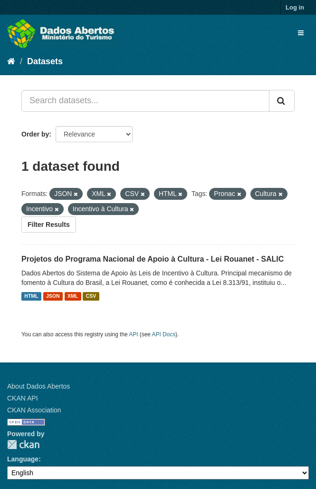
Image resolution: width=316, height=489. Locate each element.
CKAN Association (34, 410)
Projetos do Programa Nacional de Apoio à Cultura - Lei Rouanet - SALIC (152, 259)
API (133, 334)
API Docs (164, 334)
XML (72, 296)
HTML (31, 296)
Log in (295, 7)
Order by (35, 134)
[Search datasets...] (145, 101)
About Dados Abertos (38, 386)
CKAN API (22, 398)
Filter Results (49, 224)
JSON (53, 296)
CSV (91, 296)
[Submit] (282, 101)
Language (22, 459)
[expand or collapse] (301, 32)
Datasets (45, 61)
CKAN (23, 445)
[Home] (11, 61)
